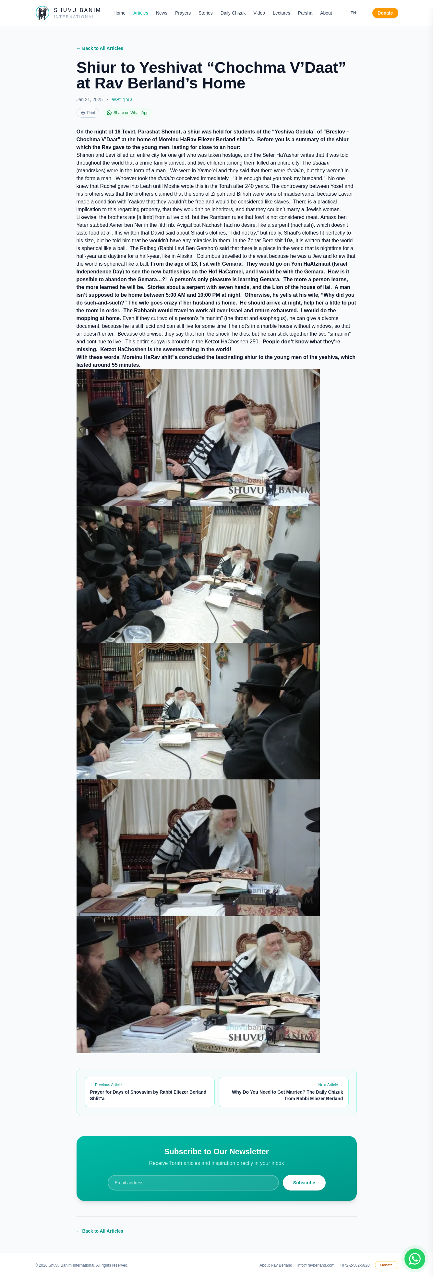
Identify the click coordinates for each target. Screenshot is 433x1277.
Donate (385, 13)
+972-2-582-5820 (354, 1265)
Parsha (305, 13)
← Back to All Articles (100, 48)
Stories (205, 13)
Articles (140, 13)
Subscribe (304, 1182)
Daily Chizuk (233, 13)
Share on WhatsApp (127, 112)
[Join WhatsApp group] (414, 1258)
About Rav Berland (275, 1265)
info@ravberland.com (315, 1265)
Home (120, 13)
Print (88, 112)
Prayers (183, 13)
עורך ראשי (122, 99)
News (161, 13)
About (326, 13)
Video (259, 13)
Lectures (281, 13)
